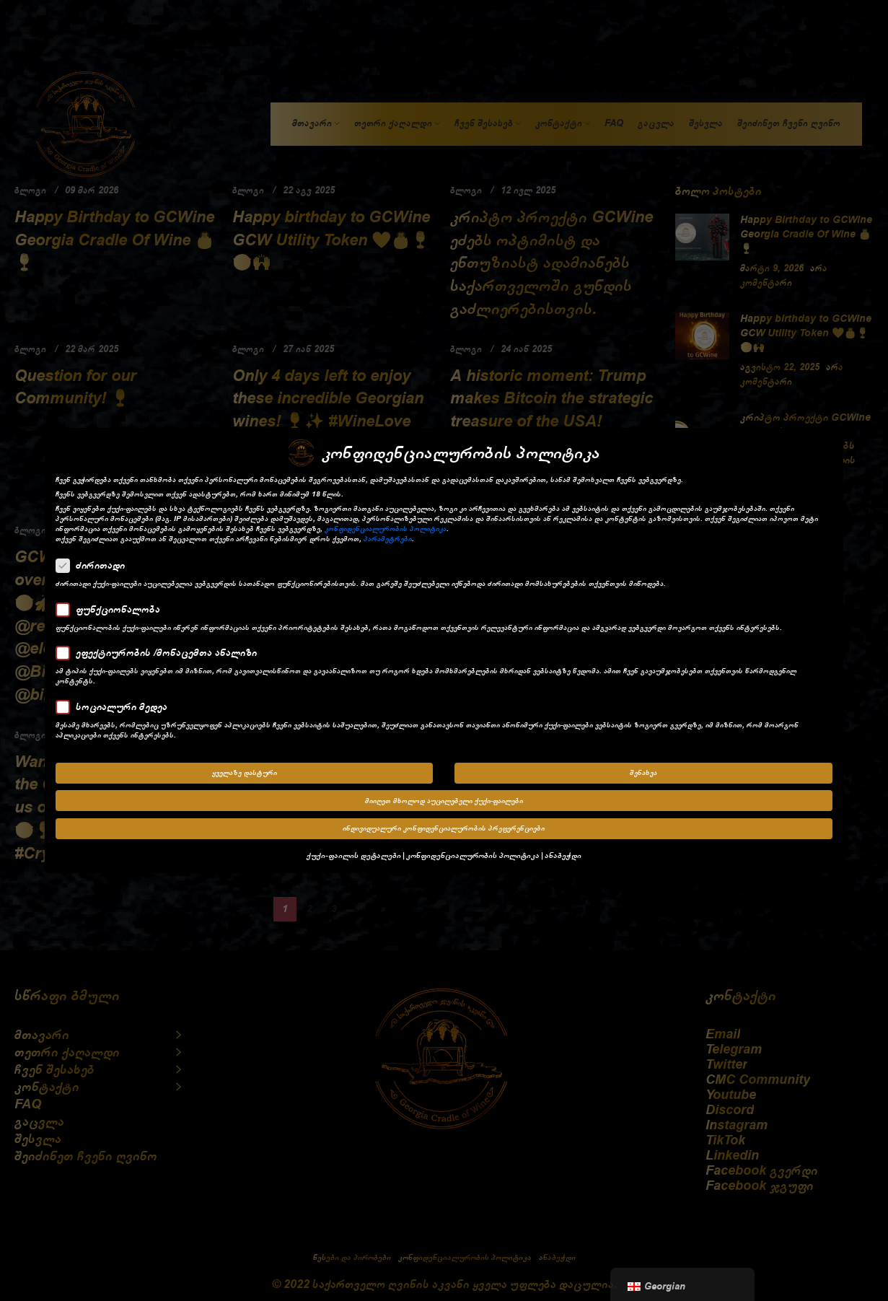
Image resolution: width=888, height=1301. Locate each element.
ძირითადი (95, 565)
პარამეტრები (388, 539)
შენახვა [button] (643, 773)
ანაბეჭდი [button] (563, 854)
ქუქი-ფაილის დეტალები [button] (354, 854)
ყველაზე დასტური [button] (244, 773)
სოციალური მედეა (116, 706)
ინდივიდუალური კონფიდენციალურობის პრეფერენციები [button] (444, 828)
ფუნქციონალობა (113, 609)
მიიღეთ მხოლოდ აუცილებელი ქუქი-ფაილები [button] (444, 800)
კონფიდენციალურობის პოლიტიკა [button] (473, 854)
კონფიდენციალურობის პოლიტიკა (386, 529)
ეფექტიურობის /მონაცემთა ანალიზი (161, 652)
